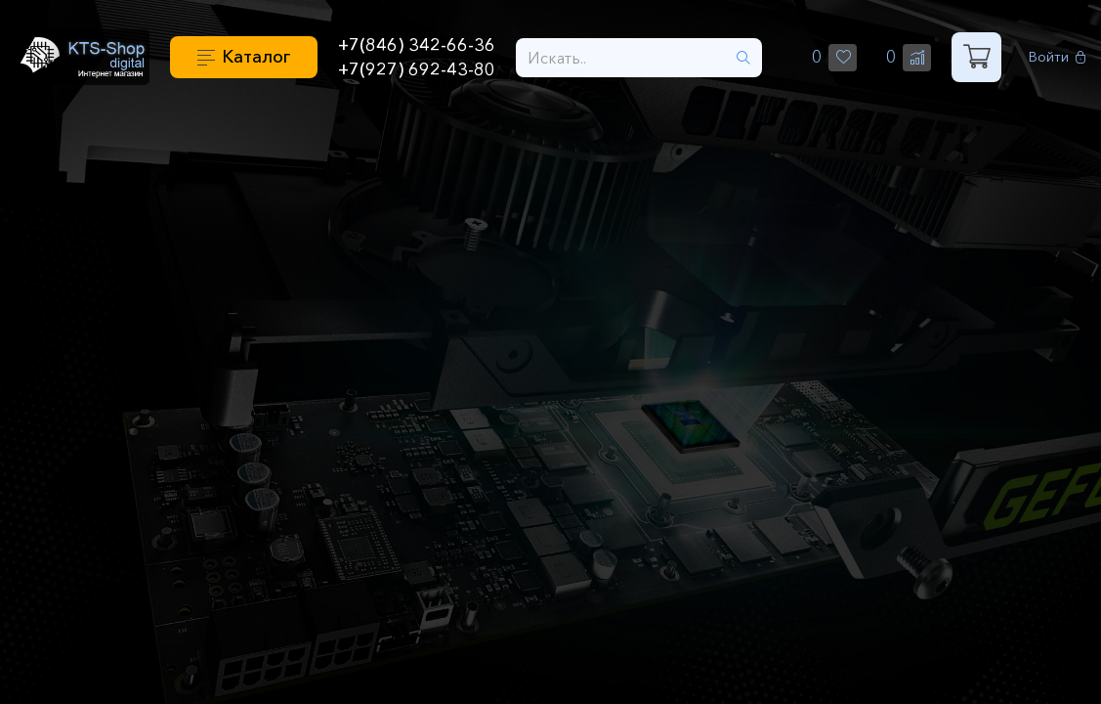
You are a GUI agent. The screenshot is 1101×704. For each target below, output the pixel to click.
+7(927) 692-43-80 (416, 69)
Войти (1057, 57)
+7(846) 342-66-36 (416, 45)
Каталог (256, 56)
